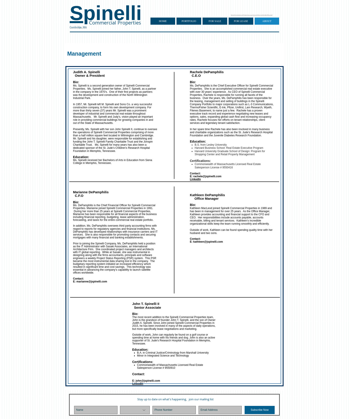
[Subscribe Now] (260, 410)
